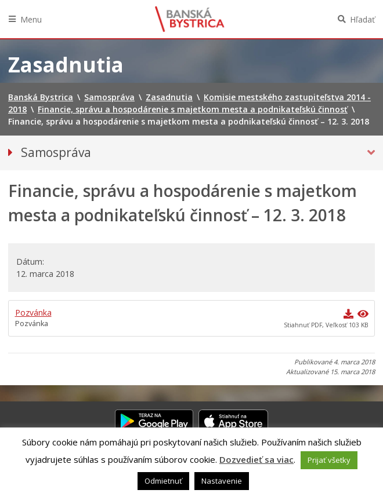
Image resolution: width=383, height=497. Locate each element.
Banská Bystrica (190, 19)
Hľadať (362, 19)
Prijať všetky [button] (329, 460)
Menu (31, 19)
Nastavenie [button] (221, 481)
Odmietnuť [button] (163, 481)
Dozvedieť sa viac (256, 459)
